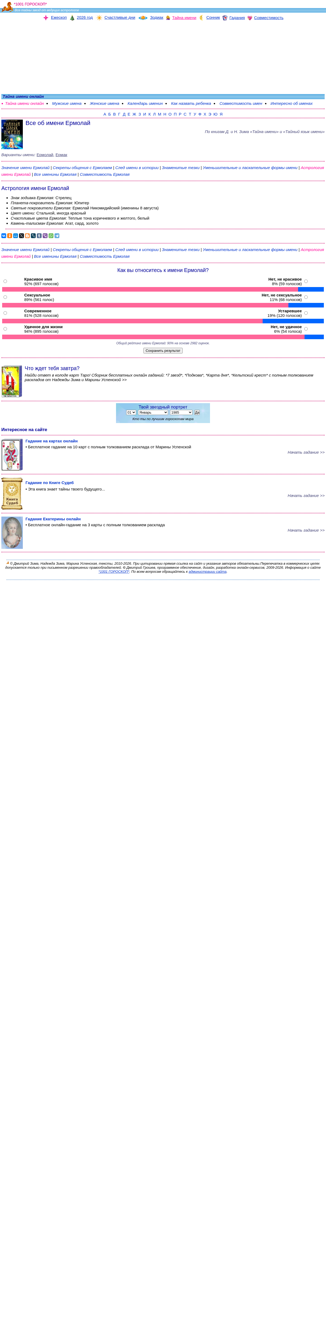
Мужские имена (67, 103)
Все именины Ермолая (56, 174)
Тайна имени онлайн (24, 103)
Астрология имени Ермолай (35, 188)
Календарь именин (145, 103)
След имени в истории (136, 167)
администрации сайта (208, 572)
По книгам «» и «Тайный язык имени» (265, 131)
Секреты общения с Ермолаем (83, 167)
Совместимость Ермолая (104, 174)
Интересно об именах (292, 103)
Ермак (61, 154)
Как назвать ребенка (191, 103)
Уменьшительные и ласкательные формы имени (250, 167)
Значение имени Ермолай (25, 167)
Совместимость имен (240, 103)
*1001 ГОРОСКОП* (114, 572)
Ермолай (45, 154)
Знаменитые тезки (181, 167)
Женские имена (104, 103)
